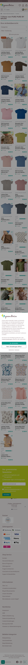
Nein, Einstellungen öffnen (14, 346)
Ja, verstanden (14, 343)
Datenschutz (11, 349)
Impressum (17, 349)
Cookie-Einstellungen (7, 339)
